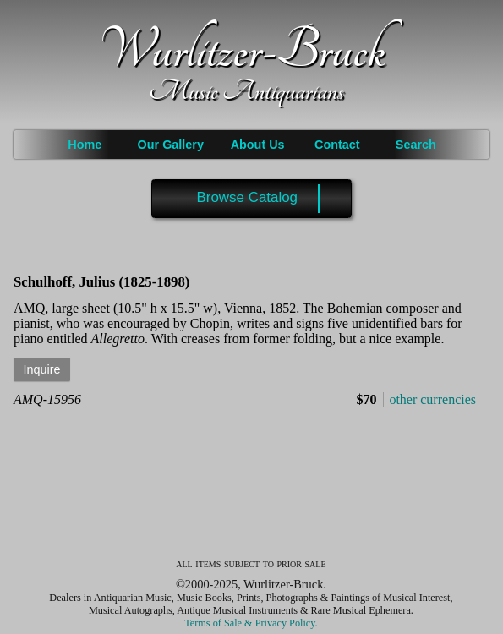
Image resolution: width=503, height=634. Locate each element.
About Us (258, 144)
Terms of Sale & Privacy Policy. (250, 623)
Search (416, 144)
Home (84, 144)
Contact (337, 144)
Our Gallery (171, 144)
